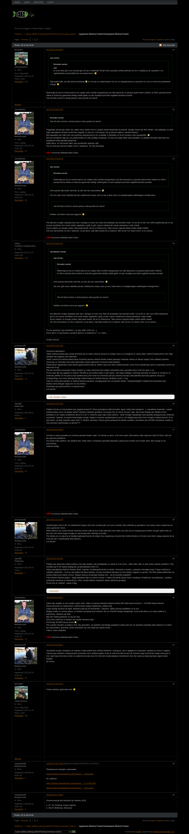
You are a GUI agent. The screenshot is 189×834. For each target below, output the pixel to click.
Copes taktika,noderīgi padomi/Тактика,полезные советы (51, 34)
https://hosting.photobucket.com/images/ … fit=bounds (70, 774)
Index (17, 2)
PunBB (138, 832)
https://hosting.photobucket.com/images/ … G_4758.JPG (71, 783)
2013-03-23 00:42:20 (54, 243)
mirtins (63, 397)
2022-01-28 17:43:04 (54, 795)
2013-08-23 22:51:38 (54, 520)
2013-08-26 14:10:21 (54, 598)
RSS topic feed (169, 45)
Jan (51, 397)
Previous (24, 40)
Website (18, 105)
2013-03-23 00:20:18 (54, 159)
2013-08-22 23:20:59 (54, 404)
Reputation (19, 82)
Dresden (56, 397)
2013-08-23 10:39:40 (54, 430)
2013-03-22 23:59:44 (54, 50)
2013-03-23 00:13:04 (54, 109)
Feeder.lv (18, 34)
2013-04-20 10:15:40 (54, 346)
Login (50, 2)
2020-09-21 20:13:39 (54, 764)
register (160, 40)
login (152, 40)
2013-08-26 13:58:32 (54, 559)
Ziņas (27, 2)
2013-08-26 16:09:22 (54, 645)
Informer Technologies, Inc (163, 832)
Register (38, 2)
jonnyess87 (54, 591)
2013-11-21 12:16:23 (54, 684)
